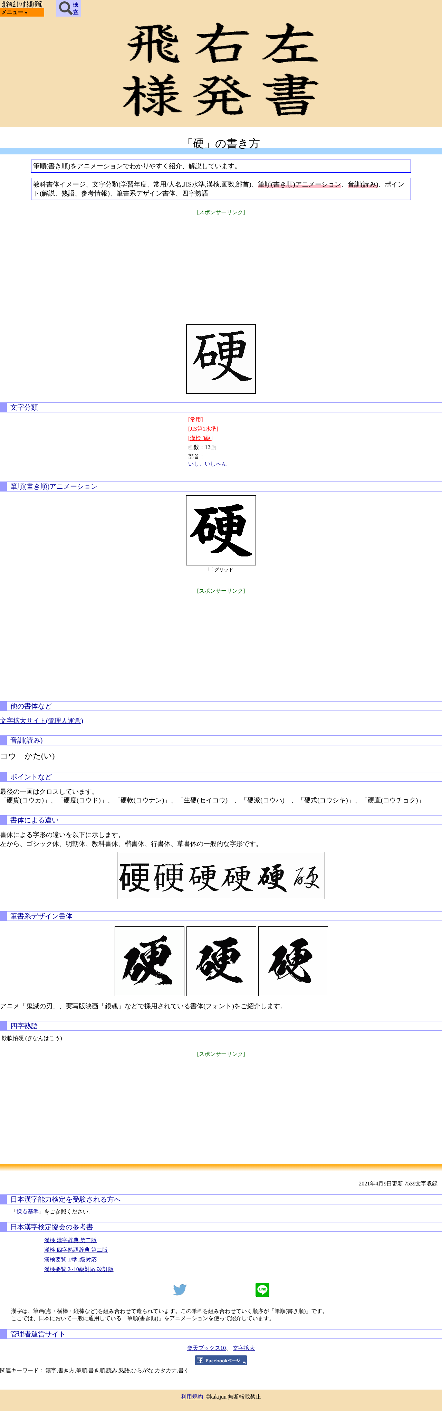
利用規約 (192, 1397)
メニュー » (14, 12)
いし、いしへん (207, 464)
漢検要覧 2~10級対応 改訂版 (79, 1269)
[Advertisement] (221, 265)
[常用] (195, 419)
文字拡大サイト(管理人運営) (41, 720)
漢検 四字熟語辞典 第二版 (76, 1250)
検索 (68, 8)
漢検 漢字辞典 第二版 (70, 1240)
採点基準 (28, 1211)
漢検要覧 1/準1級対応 (70, 1259)
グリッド (223, 569)
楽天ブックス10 (206, 1348)
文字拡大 (244, 1348)
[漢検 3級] (200, 438)
